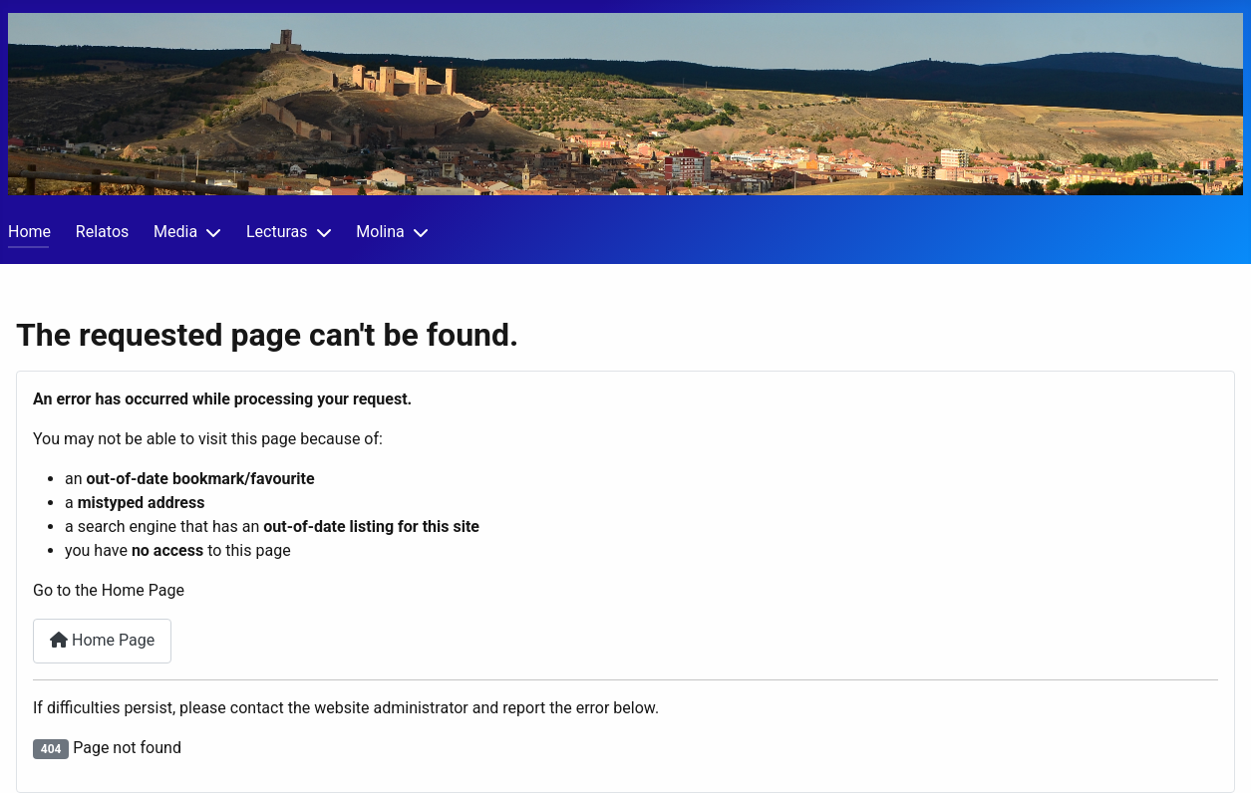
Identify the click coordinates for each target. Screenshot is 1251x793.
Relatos (102, 231)
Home (29, 231)
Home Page (102, 640)
